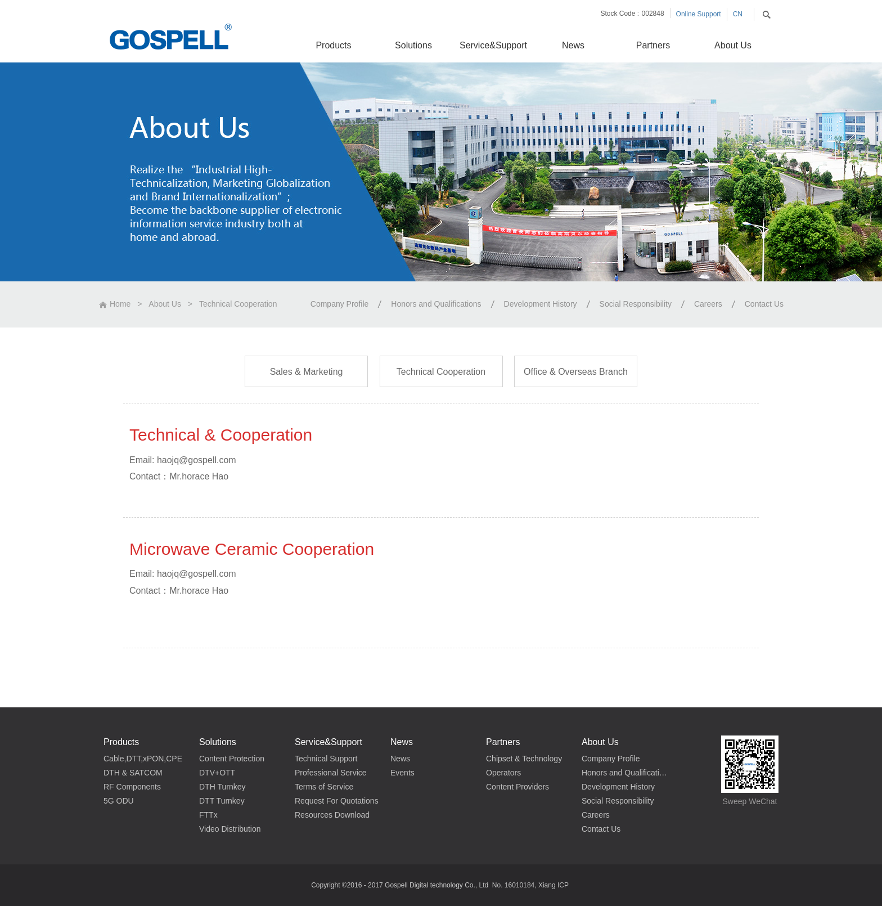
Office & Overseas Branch (576, 371)
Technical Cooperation (238, 303)
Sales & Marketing (306, 371)
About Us (164, 303)
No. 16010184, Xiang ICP (530, 885)
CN (737, 14)
